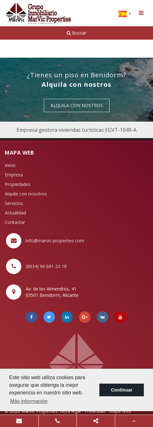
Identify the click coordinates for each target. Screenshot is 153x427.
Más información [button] (28, 401)
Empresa (14, 175)
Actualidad (15, 213)
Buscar (76, 33)
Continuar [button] (121, 389)
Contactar (15, 222)
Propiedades (17, 184)
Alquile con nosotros (26, 194)
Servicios (14, 203)
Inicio (10, 165)
